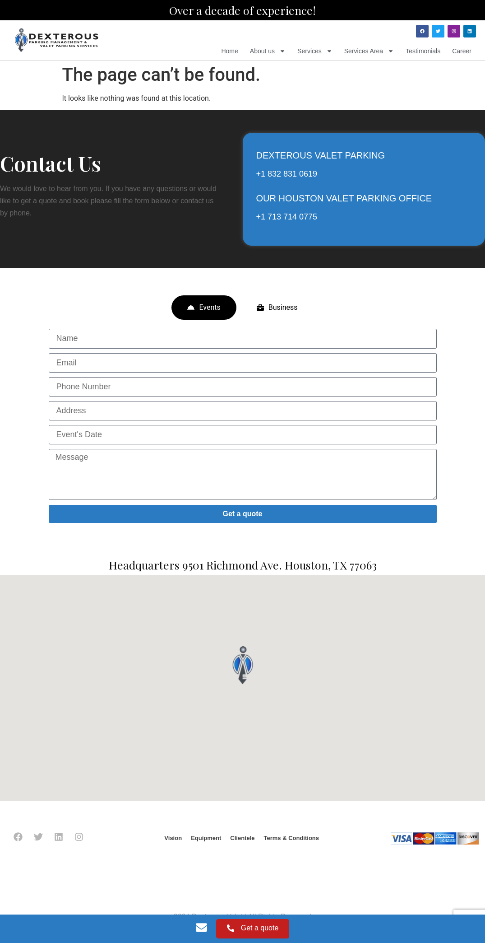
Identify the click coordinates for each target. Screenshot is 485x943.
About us (268, 51)
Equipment (206, 838)
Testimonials (423, 51)
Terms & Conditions (291, 838)
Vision (173, 838)
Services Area (369, 51)
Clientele (242, 838)
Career (461, 51)
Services (315, 51)
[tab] (203, 307)
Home (229, 51)
